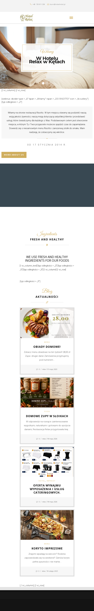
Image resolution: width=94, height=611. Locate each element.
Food (47, 411)
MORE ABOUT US (14, 155)
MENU (47, 342)
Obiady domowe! (47, 347)
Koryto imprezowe (47, 548)
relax (44, 369)
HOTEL (42, 481)
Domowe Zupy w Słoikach (47, 416)
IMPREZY (51, 481)
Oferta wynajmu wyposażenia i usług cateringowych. (47, 489)
